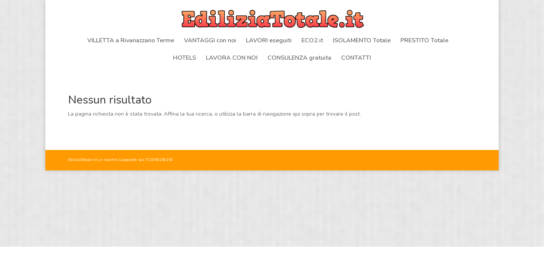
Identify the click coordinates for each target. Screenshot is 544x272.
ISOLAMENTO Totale (362, 41)
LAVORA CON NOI (232, 58)
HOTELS (184, 58)
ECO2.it (312, 41)
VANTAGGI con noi (210, 41)
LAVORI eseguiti (269, 41)
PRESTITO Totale (424, 41)
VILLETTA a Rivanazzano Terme (130, 41)
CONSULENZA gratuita (299, 58)
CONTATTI (356, 58)
